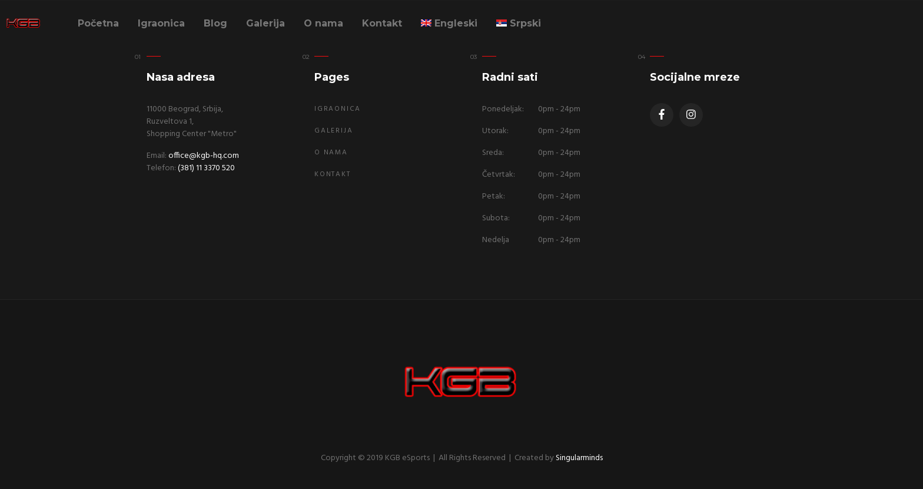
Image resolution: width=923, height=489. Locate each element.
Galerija (265, 23)
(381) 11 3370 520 (206, 168)
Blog (215, 23)
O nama (323, 23)
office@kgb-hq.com (203, 156)
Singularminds (579, 458)
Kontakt (382, 23)
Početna (98, 23)
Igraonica (161, 23)
